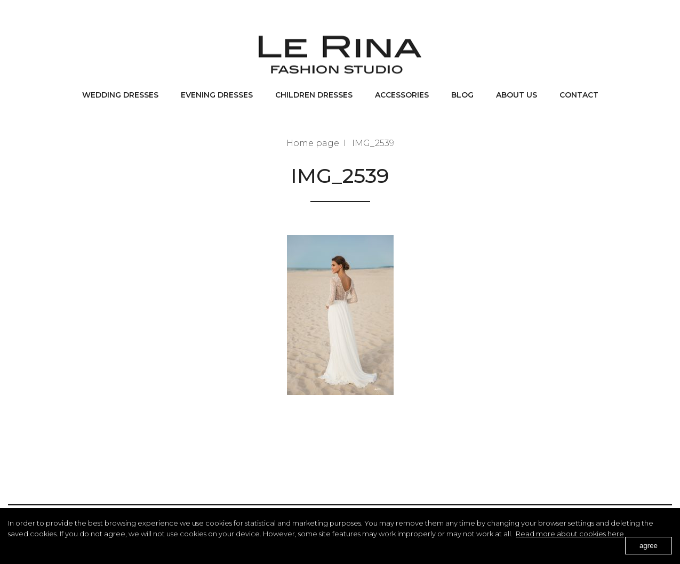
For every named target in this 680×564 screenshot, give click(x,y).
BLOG (462, 95)
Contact (578, 95)
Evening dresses (217, 95)
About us (516, 95)
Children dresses (314, 95)
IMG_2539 (373, 143)
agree (648, 546)
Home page (312, 143)
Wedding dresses (120, 95)
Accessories (402, 95)
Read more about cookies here (570, 533)
